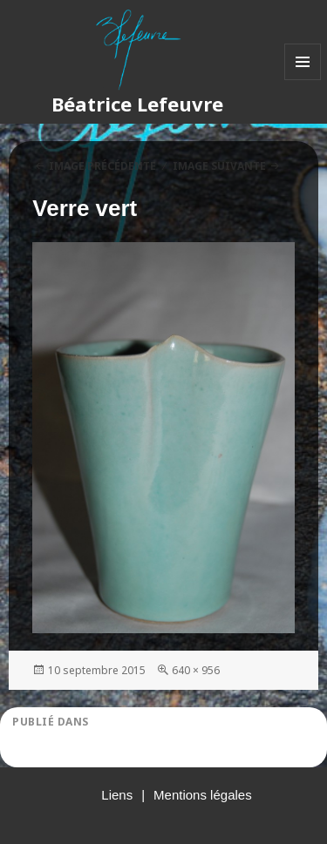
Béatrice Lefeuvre (137, 104)
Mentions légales (202, 794)
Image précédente (102, 166)
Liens (117, 794)
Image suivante (219, 166)
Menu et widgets (303, 79)
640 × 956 (196, 670)
